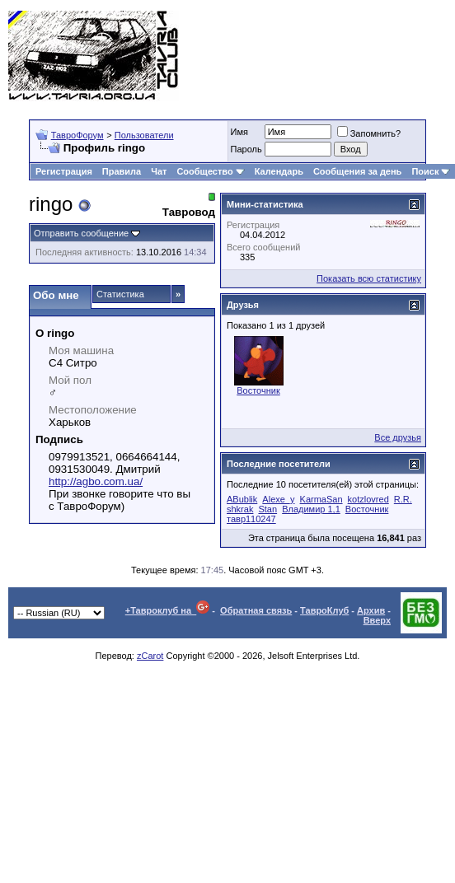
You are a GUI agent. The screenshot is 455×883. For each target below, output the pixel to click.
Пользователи (144, 135)
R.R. (403, 499)
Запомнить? (369, 133)
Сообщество (210, 171)
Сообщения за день (357, 171)
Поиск (430, 171)
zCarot (150, 656)
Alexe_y (278, 499)
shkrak (240, 509)
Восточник (258, 390)
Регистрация (63, 171)
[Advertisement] (382, 55)
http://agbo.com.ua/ (96, 481)
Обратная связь (256, 610)
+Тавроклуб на (167, 610)
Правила (121, 171)
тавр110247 (251, 519)
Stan (267, 509)
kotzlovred (368, 499)
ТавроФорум (77, 135)
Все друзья (397, 437)
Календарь (279, 171)
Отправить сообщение (81, 233)
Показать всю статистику (369, 278)
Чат (159, 171)
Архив (371, 610)
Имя (239, 132)
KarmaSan (321, 499)
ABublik (242, 499)
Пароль (246, 149)
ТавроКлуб (324, 610)
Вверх (377, 620)
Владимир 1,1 (311, 509)
